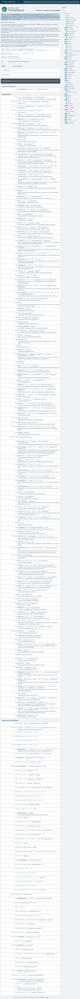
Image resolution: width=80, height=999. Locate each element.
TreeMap (69, 117)
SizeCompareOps (27, 554)
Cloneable (69, 49)
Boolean (53, 179)
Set (68, 99)
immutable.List (27, 639)
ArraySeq (69, 39)
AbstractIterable (71, 19)
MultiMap (69, 84)
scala (9, 7)
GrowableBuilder (71, 55)
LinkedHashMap (71, 70)
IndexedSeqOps (71, 66)
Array (35, 166)
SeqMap (69, 95)
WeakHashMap (70, 123)
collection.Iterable (35, 354)
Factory (30, 620)
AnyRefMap (69, 27)
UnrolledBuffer (71, 121)
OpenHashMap (70, 86)
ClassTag (40, 626)
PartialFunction (32, 148)
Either (40, 446)
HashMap (69, 56)
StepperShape (48, 585)
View (23, 693)
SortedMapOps (70, 107)
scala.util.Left (21, 453)
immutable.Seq (35, 196)
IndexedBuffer (71, 62)
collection (13, 7)
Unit (25, 139)
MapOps (69, 82)
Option (48, 154)
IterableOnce (26, 97)
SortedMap (69, 105)
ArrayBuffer (70, 29)
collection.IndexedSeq (34, 928)
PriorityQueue (71, 88)
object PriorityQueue (52, 10)
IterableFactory (34, 330)
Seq (68, 94)
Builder (69, 45)
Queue (68, 90)
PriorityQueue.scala (17, 66)
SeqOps (69, 97)
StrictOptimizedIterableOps (41, 16)
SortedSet (69, 109)
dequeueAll (20, 26)
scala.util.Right (50, 453)
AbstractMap (70, 21)
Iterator (33, 298)
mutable (17, 7)
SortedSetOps (70, 111)
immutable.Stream (29, 966)
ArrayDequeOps (71, 37)
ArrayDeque (70, 35)
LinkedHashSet (71, 72)
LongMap (69, 78)
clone (7, 46)
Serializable (16, 19)
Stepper (28, 585)
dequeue (14, 26)
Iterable (69, 68)
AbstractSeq (70, 23)
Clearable (69, 47)
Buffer (69, 43)
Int (45, 166)
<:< (35, 644)
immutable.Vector (29, 667)
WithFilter (41, 697)
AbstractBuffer (71, 18)
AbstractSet (70, 25)
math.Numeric (41, 455)
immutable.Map (38, 279)
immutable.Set (31, 658)
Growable (69, 53)
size (23, 363)
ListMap (69, 76)
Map (68, 80)
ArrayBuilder (70, 33)
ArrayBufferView (71, 31)
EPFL (42, 997)
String (41, 128)
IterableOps (4, 16)
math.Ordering (41, 89)
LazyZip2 (47, 354)
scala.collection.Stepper (28, 587)
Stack (68, 113)
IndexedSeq (70, 64)
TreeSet (69, 119)
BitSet (69, 41)
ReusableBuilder (71, 92)
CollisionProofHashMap (73, 51)
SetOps (69, 101)
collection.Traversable (34, 975)
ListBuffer (70, 74)
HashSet (69, 58)
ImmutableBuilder (71, 60)
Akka (47, 997)
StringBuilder (71, 115)
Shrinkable (70, 103)
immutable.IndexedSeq (33, 635)
